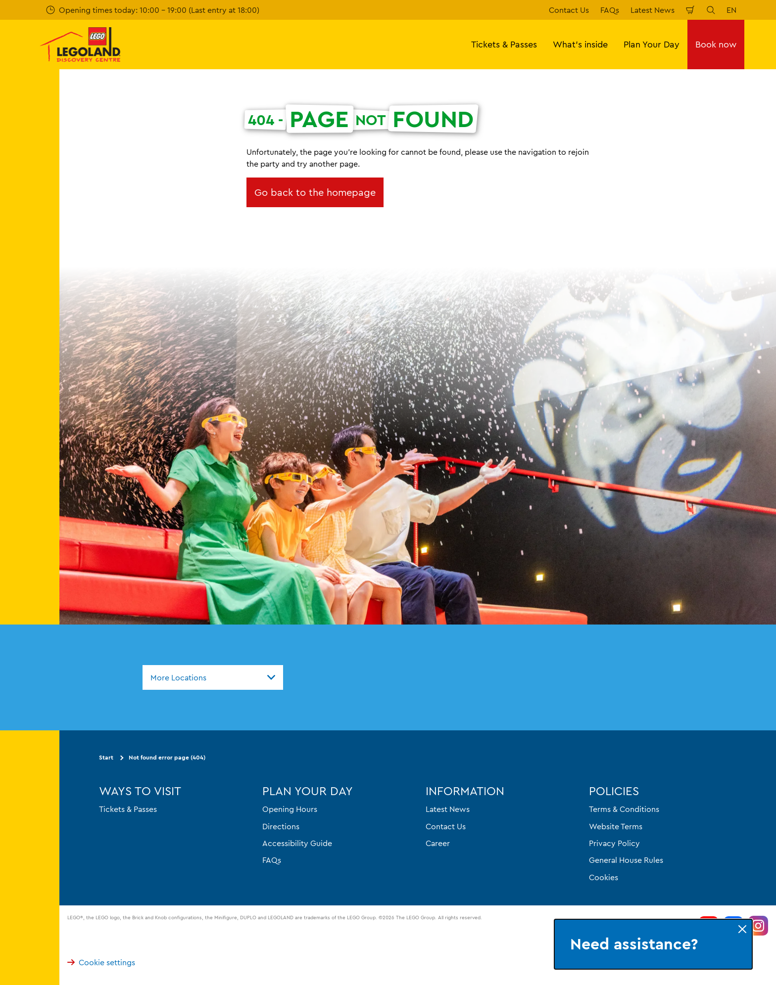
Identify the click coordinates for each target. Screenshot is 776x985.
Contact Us (569, 10)
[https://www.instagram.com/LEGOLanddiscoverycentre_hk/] (758, 926)
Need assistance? (634, 944)
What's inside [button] (580, 44)
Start (106, 757)
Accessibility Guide (297, 843)
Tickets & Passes (128, 809)
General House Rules (626, 860)
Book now (715, 44)
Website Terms (615, 826)
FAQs (609, 10)
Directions (280, 826)
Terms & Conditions (624, 809)
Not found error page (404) (167, 757)
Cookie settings (101, 962)
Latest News (652, 10)
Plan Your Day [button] (651, 44)
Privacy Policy (614, 843)
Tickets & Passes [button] (504, 44)
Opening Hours (289, 809)
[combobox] (213, 677)
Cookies (603, 877)
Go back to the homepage (315, 192)
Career (438, 843)
